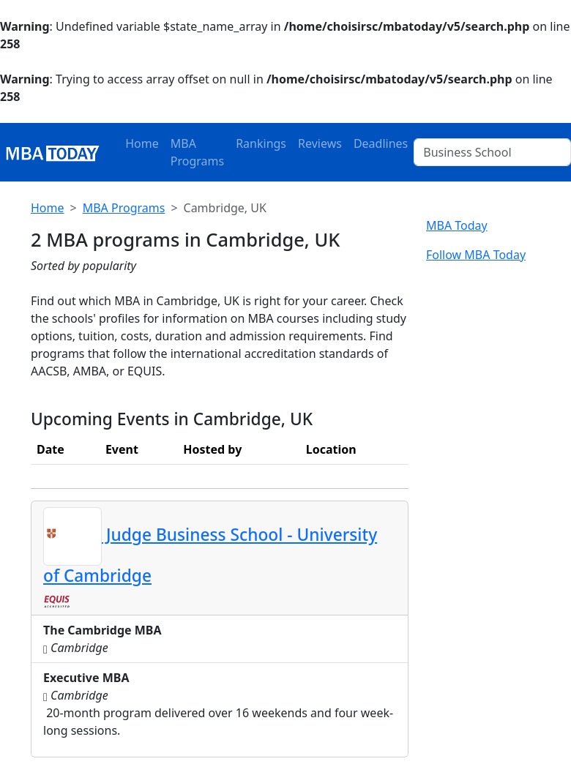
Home (142, 143)
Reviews (320, 143)
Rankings (261, 143)
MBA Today (457, 225)
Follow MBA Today (476, 255)
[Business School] (492, 152)
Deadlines (381, 143)
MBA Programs (197, 152)
